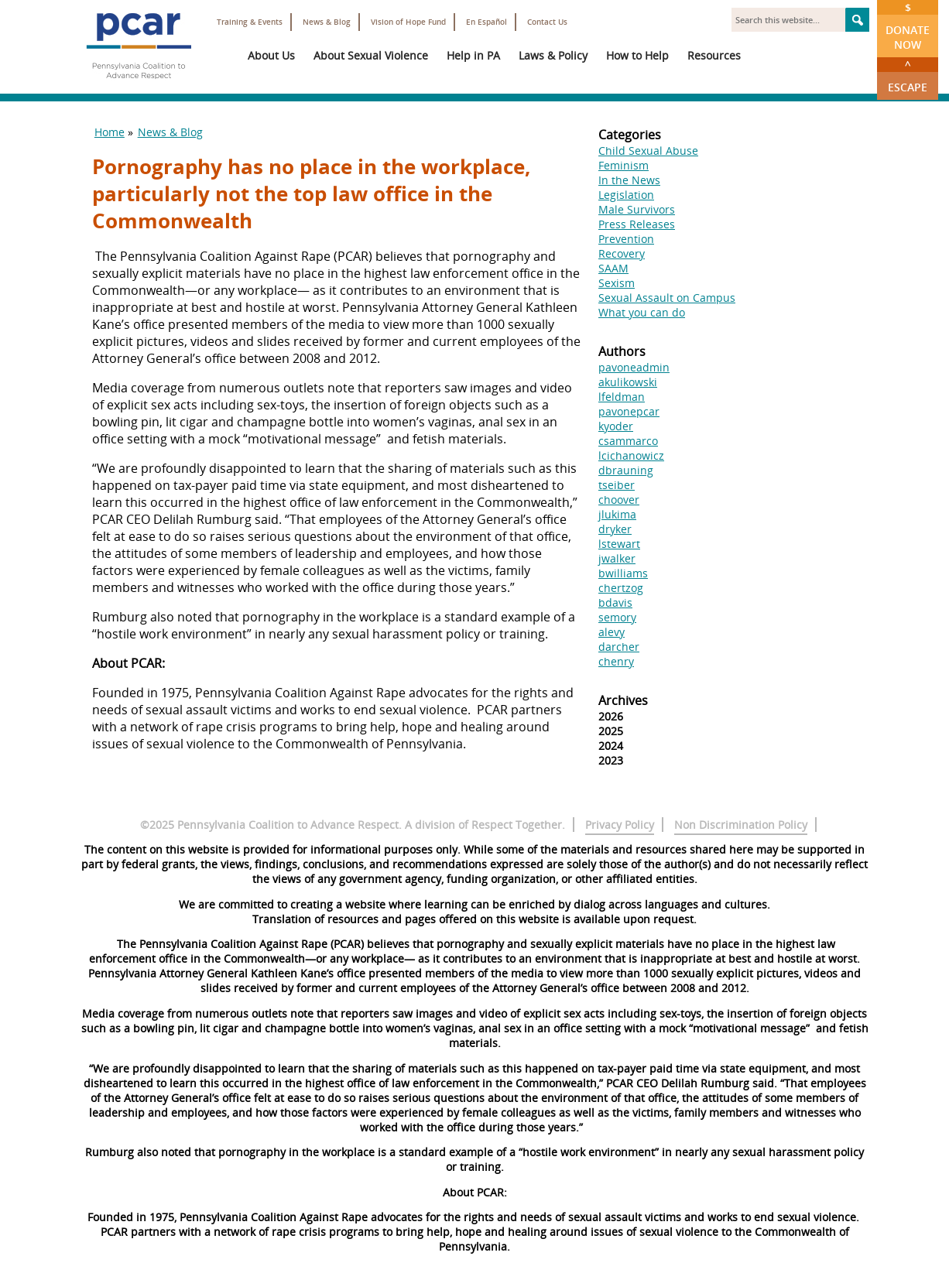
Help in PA (473, 55)
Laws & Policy (553, 55)
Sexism (616, 283)
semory (617, 617)
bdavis (615, 602)
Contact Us (547, 22)
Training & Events (250, 22)
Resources (714, 55)
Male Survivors (636, 209)
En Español (486, 22)
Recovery (621, 253)
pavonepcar (629, 411)
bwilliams (623, 573)
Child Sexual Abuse (648, 150)
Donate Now (907, 26)
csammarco (628, 440)
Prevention (626, 238)
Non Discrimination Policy (740, 824)
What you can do (641, 312)
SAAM (613, 268)
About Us (271, 55)
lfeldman (621, 396)
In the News (629, 180)
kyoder (615, 426)
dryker (615, 529)
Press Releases (636, 224)
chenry (616, 661)
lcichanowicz (631, 455)
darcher (618, 646)
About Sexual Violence (370, 55)
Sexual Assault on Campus (666, 297)
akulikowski (627, 382)
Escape (907, 75)
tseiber (616, 484)
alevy (611, 632)
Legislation (626, 194)
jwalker (617, 558)
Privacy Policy (619, 824)
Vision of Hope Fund (408, 22)
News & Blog (327, 22)
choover (618, 499)
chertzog (620, 587)
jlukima (617, 514)
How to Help (637, 55)
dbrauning (625, 470)
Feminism (623, 165)
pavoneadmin (634, 367)
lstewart (619, 543)
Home (109, 132)
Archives (623, 700)
